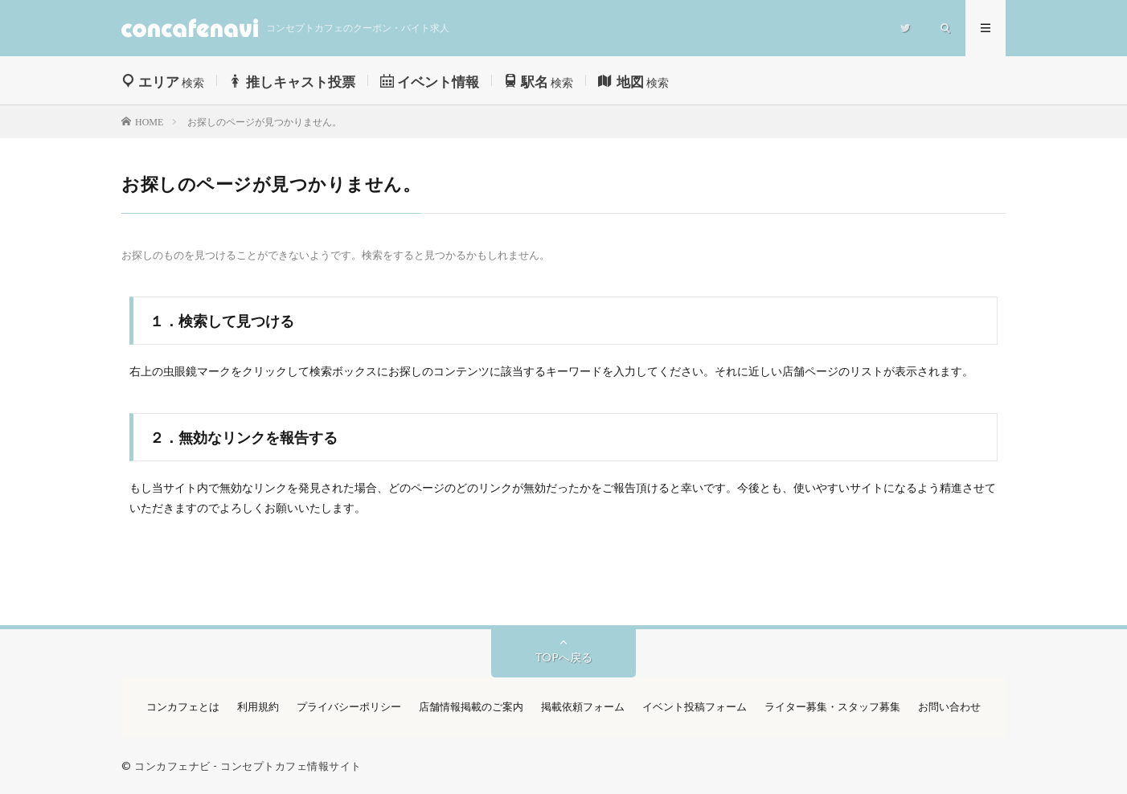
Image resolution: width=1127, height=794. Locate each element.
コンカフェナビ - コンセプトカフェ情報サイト (248, 765)
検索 (162, 82)
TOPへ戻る (563, 657)
